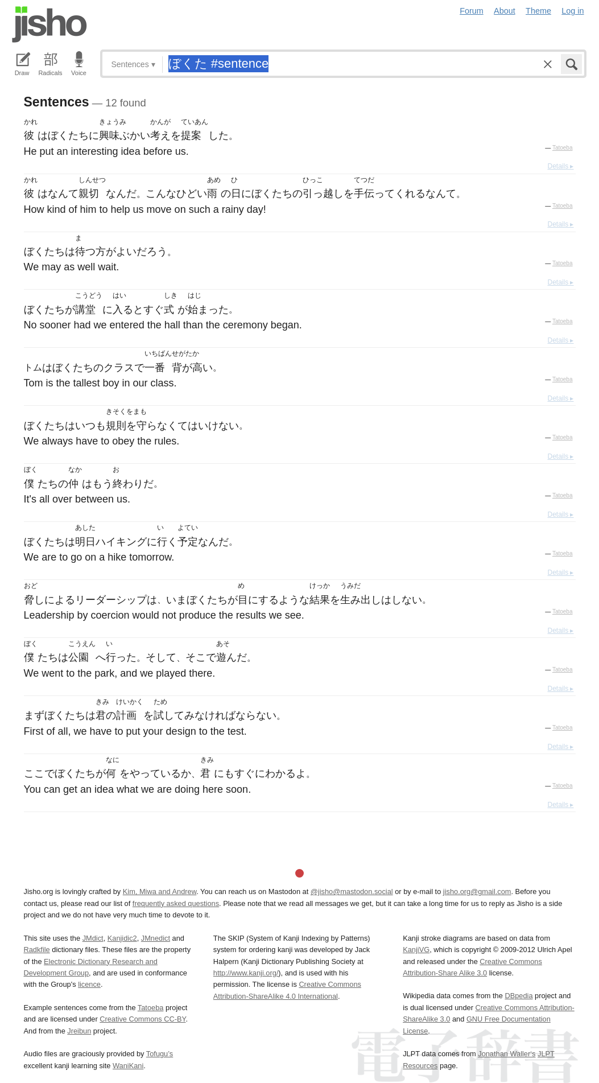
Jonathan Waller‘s (506, 1053)
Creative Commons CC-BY (142, 1019)
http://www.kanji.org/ (246, 973)
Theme (538, 10)
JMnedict (155, 938)
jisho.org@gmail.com (477, 891)
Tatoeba (562, 148)
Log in (572, 10)
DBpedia (518, 995)
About (504, 10)
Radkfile (37, 949)
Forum (472, 10)
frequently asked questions (176, 903)
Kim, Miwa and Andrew (159, 891)
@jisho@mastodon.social (352, 891)
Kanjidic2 (122, 938)
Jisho (49, 24)
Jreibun (79, 1031)
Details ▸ (560, 166)
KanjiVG (416, 949)
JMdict (93, 938)
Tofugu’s (159, 1053)
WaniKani (128, 1065)
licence (89, 984)
